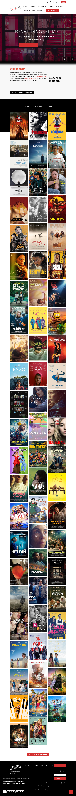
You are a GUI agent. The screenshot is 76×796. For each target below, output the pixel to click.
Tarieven (26, 10)
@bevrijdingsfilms (41, 76)
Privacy (42, 786)
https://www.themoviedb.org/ (39, 789)
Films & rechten (29, 6)
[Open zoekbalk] (47, 2)
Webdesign (47, 786)
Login (63, 2)
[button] (71, 792)
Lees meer (19, 791)
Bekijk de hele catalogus (38, 754)
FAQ (33, 10)
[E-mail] (60, 775)
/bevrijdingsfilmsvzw (29, 78)
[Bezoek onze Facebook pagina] (50, 2)
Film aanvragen (47, 45)
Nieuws (51, 6)
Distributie (42, 6)
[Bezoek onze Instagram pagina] (53, 2)
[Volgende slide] (68, 59)
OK (5, 791)
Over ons (59, 6)
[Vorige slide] (64, 59)
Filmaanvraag (52, 10)
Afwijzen (11, 791)
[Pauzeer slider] (72, 59)
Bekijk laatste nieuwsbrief (22, 92)
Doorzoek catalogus (28, 45)
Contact (40, 10)
